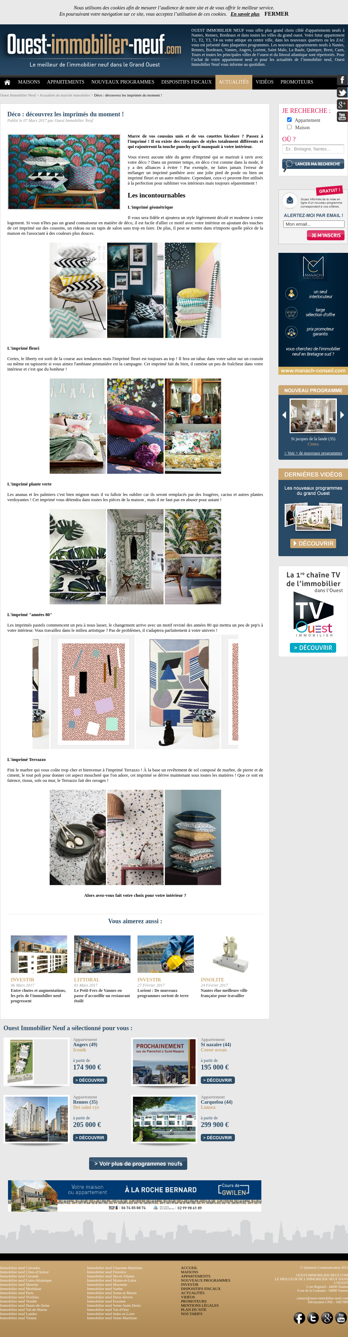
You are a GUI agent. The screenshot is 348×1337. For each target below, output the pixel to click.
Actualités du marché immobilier (65, 95)
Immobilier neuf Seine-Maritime (112, 1318)
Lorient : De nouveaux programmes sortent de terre (163, 993)
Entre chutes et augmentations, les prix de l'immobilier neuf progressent (38, 995)
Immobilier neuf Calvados (20, 1268)
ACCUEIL (189, 1268)
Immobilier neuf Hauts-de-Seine (24, 1305)
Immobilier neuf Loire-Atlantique (26, 1280)
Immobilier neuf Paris (17, 1293)
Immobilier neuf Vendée (18, 1301)
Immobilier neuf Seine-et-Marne (112, 1293)
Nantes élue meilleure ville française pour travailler (224, 993)
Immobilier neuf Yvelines (19, 1297)
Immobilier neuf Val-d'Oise (108, 1309)
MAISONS (29, 82)
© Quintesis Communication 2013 (324, 1267)
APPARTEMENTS (66, 82)
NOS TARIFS (192, 1314)
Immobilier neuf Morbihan (20, 1289)
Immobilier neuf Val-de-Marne (23, 1309)
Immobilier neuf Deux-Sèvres (110, 1297)
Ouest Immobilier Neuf (18, 95)
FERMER (276, 14)
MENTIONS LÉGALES (200, 1305)
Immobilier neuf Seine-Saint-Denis (114, 1305)
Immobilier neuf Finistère (106, 1272)
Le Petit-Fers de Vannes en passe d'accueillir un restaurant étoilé (102, 995)
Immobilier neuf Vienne (18, 1318)
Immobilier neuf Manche (19, 1284)
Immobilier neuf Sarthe (105, 1289)
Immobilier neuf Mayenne (107, 1284)
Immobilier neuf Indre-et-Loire (111, 1314)
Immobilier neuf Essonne (106, 1301)
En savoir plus (245, 14)
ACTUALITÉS (234, 82)
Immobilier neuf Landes (18, 1314)
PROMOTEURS (296, 82)
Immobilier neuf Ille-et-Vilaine (110, 1276)
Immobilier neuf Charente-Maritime (114, 1268)
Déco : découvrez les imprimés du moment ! (128, 95)
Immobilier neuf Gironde (19, 1276)
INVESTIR (189, 1284)
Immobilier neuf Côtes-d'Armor (24, 1272)
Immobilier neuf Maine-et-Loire (111, 1280)
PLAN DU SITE (193, 1309)
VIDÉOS (265, 82)
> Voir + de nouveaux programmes (313, 453)
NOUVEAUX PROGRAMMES (123, 82)
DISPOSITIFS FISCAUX (186, 82)
